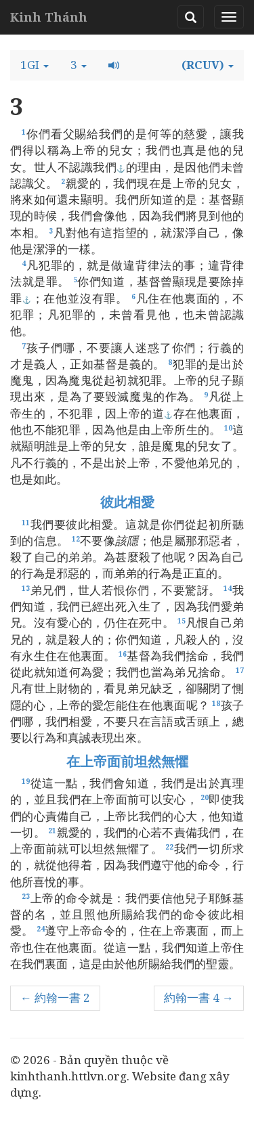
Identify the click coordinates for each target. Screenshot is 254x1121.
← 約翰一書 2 (55, 997)
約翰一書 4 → (199, 997)
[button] (34, 65)
